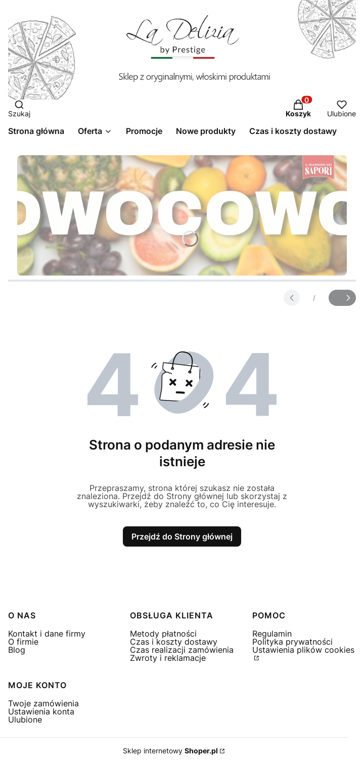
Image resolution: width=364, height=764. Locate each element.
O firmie (23, 642)
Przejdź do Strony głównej (182, 536)
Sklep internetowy (170, 751)
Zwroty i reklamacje (168, 658)
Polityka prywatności (292, 642)
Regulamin (272, 633)
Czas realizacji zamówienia (182, 650)
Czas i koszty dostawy (173, 642)
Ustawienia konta (41, 711)
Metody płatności (163, 633)
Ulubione (25, 719)
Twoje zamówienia (43, 703)
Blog (16, 650)
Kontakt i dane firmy (46, 633)
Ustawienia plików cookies (303, 650)
